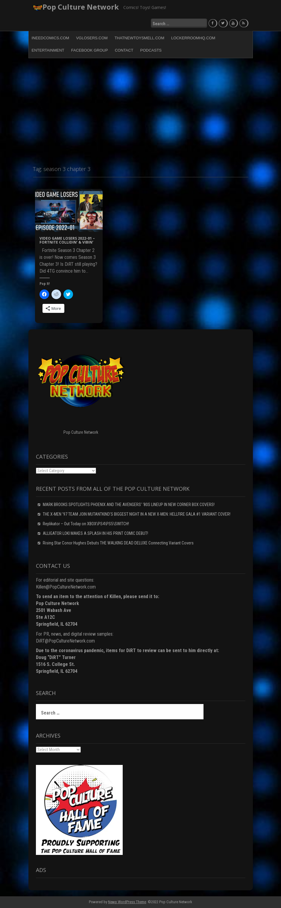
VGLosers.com (91, 38)
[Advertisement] (140, 109)
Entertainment (48, 50)
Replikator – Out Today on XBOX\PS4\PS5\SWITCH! (86, 523)
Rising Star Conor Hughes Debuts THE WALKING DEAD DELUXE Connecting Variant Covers (118, 543)
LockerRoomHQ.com (193, 38)
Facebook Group (89, 50)
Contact (124, 50)
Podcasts (151, 50)
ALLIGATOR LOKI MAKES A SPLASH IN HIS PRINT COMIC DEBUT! (95, 533)
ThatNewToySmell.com (139, 38)
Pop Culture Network (80, 7)
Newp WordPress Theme (127, 902)
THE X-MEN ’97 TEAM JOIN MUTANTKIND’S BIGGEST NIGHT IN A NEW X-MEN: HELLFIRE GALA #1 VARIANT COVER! (136, 514)
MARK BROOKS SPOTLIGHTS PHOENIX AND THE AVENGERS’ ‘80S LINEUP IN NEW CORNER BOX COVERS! (129, 504)
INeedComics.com (50, 38)
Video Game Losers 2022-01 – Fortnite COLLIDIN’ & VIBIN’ (67, 240)
